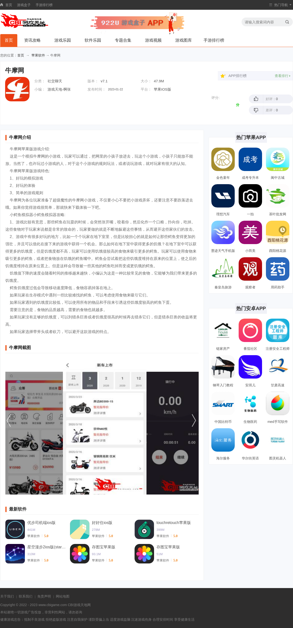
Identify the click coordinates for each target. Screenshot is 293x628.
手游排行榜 (44, 5)
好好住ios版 (102, 523)
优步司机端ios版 (41, 523)
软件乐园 (93, 40)
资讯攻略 (32, 40)
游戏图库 (183, 40)
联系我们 (25, 596)
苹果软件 (38, 55)
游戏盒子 (24, 5)
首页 (8, 5)
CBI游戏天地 (77, 605)
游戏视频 (153, 40)
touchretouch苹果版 (173, 523)
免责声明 (44, 596)
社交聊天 (55, 81)
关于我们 (7, 596)
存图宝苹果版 (103, 547)
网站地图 (62, 596)
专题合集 (123, 40)
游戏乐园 (62, 40)
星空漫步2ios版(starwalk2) (46, 547)
